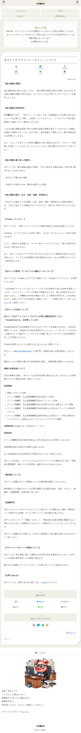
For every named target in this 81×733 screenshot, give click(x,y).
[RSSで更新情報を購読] (47, 625)
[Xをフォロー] (33, 625)
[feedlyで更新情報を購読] (43, 625)
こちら (7, 303)
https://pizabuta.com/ (23, 351)
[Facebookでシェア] (65, 67)
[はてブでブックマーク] (16, 72)
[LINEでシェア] (40, 72)
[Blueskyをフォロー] (38, 625)
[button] (65, 72)
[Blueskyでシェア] (40, 67)
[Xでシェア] (16, 67)
